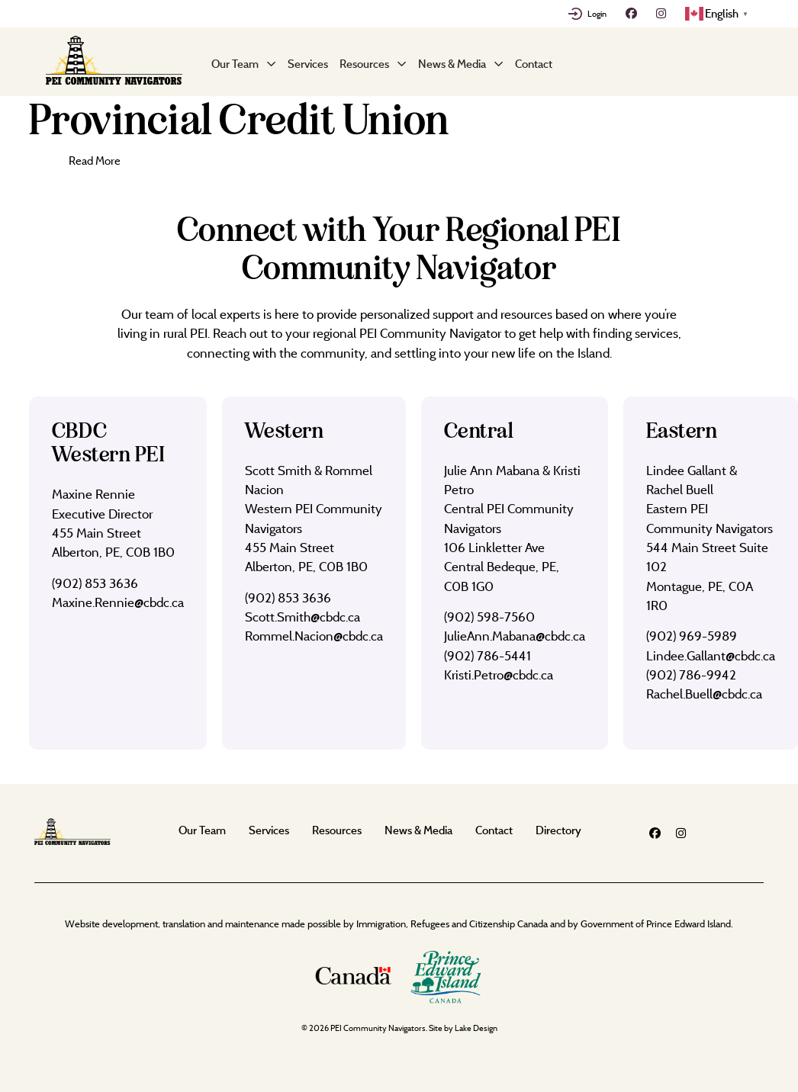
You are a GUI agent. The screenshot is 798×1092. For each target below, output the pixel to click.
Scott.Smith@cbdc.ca (302, 617)
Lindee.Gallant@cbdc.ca (710, 655)
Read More (95, 160)
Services (308, 63)
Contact (533, 63)
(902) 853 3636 (95, 583)
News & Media (452, 63)
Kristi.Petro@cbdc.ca (498, 674)
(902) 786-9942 (691, 674)
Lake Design (476, 1028)
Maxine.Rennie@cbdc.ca (118, 602)
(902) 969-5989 (691, 636)
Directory (558, 830)
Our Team (235, 63)
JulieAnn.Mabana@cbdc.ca (514, 636)
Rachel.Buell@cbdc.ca (704, 694)
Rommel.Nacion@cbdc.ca (314, 636)
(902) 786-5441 (487, 655)
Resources (364, 63)
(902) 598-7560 (489, 617)
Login (597, 13)
